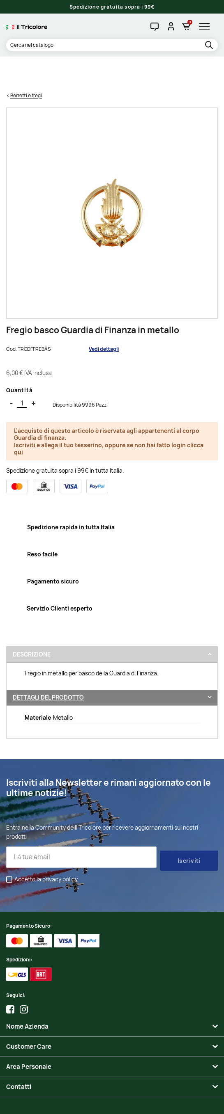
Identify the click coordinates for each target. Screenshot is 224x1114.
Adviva (142, 1101)
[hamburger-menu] (206, 26)
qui (18, 421)
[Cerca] (112, 45)
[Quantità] (22, 371)
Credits (82, 1101)
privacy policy (60, 848)
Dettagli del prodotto (48, 666)
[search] (210, 45)
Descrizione (32, 623)
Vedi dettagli (104, 317)
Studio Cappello (112, 1101)
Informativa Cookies (179, 1094)
